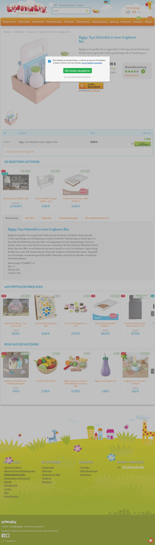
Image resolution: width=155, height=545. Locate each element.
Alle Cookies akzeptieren (77, 70)
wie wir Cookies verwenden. (92, 63)
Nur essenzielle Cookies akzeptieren (77, 77)
